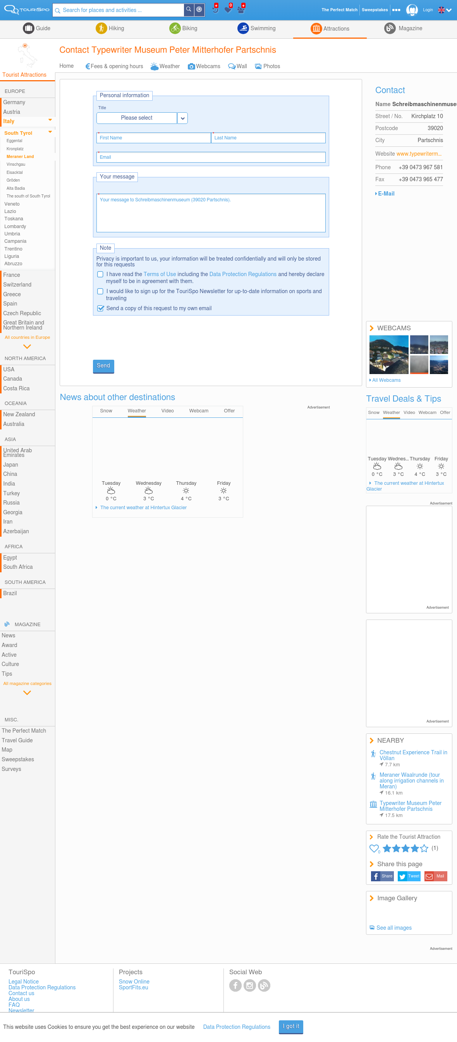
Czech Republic (22, 313)
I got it (291, 1026)
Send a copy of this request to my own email (159, 308)
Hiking (115, 28)
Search (194, 10)
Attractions (336, 29)
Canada (12, 379)
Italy (8, 121)
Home (66, 66)
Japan (10, 465)
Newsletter (21, 1011)
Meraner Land (20, 157)
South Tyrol (18, 133)
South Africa (18, 567)
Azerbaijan (16, 531)
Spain (10, 304)
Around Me (205, 10)
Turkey (11, 493)
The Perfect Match (24, 731)
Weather (170, 66)
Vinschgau (16, 165)
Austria (11, 112)
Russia (11, 503)
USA (8, 370)
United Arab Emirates (17, 453)
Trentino (13, 249)
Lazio (10, 211)
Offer (445, 412)
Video (409, 412)
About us (19, 999)
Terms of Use (160, 274)
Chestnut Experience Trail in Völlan (413, 758)
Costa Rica (16, 388)
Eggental (14, 141)
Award (9, 645)
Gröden (13, 180)
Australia (13, 424)
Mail (440, 876)
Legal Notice (24, 982)
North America (25, 358)
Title (102, 108)
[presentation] (152, 338)
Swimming (262, 28)
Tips (7, 674)
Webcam (427, 412)
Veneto (11, 204)
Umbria (12, 234)
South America (25, 582)
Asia (10, 439)
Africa (13, 546)
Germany (14, 102)
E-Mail (386, 194)
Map (7, 750)
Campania (15, 241)
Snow (374, 412)
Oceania (16, 403)
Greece (12, 294)
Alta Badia (16, 189)
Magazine (409, 28)
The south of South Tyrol (28, 196)
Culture (10, 664)
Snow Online (134, 982)
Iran (7, 522)
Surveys (11, 769)
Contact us (21, 993)
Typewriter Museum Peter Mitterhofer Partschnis (411, 809)
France (11, 275)
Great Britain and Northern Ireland (23, 325)
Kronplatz (15, 149)
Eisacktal (15, 173)
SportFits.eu (133, 988)
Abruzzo (13, 263)
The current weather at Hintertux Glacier (143, 507)
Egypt (10, 558)
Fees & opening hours (117, 66)
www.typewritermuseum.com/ (420, 154)
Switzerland (17, 285)
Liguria (11, 256)
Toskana (13, 218)
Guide (42, 28)
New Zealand (19, 414)
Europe (15, 91)
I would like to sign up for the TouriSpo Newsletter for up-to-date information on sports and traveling (214, 295)
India (9, 484)
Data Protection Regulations (243, 274)
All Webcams (386, 380)
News (8, 636)
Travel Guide (17, 740)
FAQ (14, 1005)
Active (9, 655)
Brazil (10, 593)
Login (428, 10)
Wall (242, 66)
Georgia (12, 512)
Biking (189, 28)
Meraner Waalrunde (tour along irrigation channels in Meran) (412, 784)
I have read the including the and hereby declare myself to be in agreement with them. (215, 278)
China (10, 474)
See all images (394, 928)
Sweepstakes (18, 759)
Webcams (208, 66)
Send (103, 366)
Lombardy (15, 226)
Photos (271, 66)
